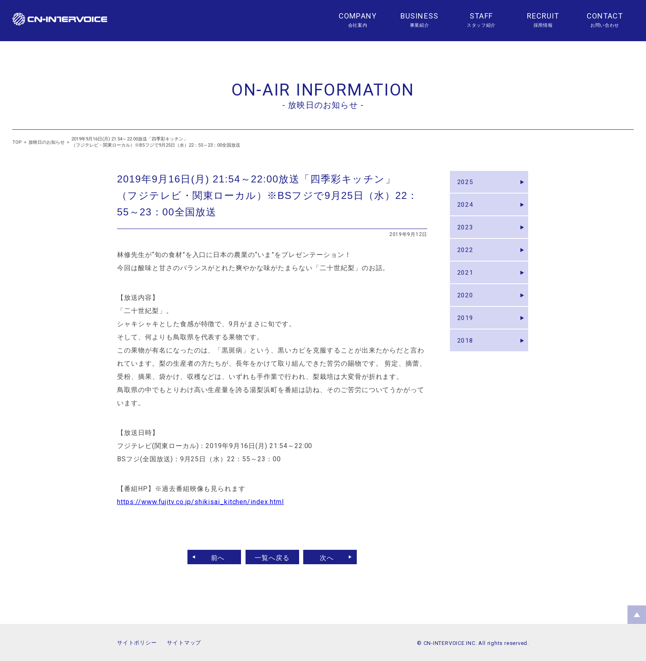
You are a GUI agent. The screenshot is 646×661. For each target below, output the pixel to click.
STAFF (481, 16)
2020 (466, 309)
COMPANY (358, 16)
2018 (466, 359)
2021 (466, 283)
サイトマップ (184, 643)
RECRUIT (543, 16)
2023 (466, 233)
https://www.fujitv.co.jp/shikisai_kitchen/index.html (200, 502)
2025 (466, 183)
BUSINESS (419, 16)
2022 (466, 258)
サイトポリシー (137, 643)
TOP (17, 142)
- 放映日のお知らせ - (323, 105)
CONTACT (605, 16)
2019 (466, 334)
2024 (466, 208)
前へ (215, 557)
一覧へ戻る (272, 557)
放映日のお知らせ (46, 142)
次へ (330, 557)
